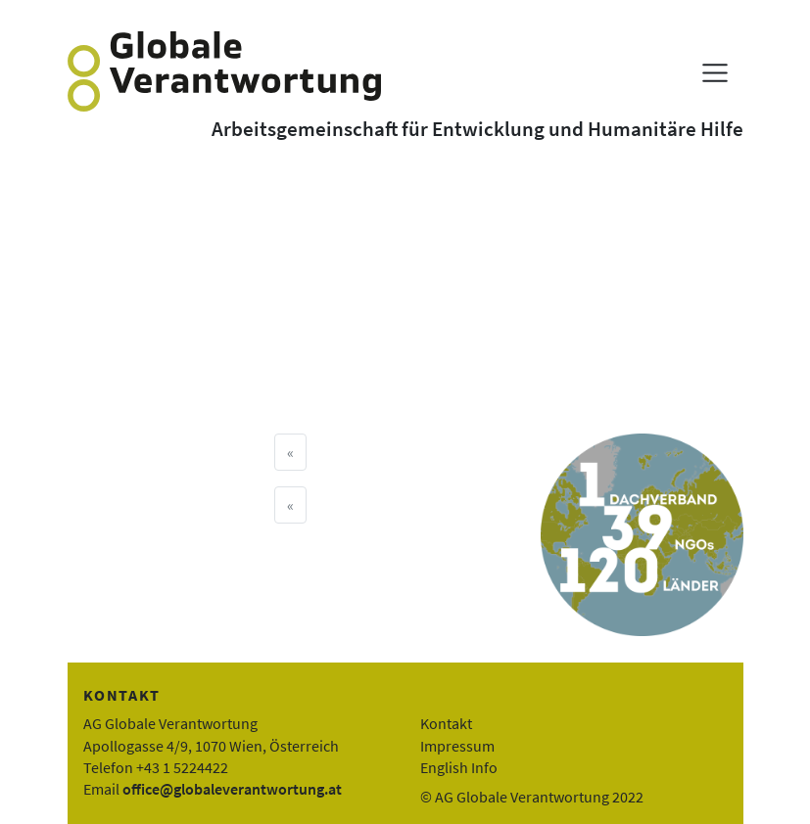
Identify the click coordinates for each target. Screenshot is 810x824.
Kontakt (446, 723)
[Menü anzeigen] (714, 72)
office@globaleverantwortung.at (232, 789)
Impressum (457, 745)
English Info (459, 767)
